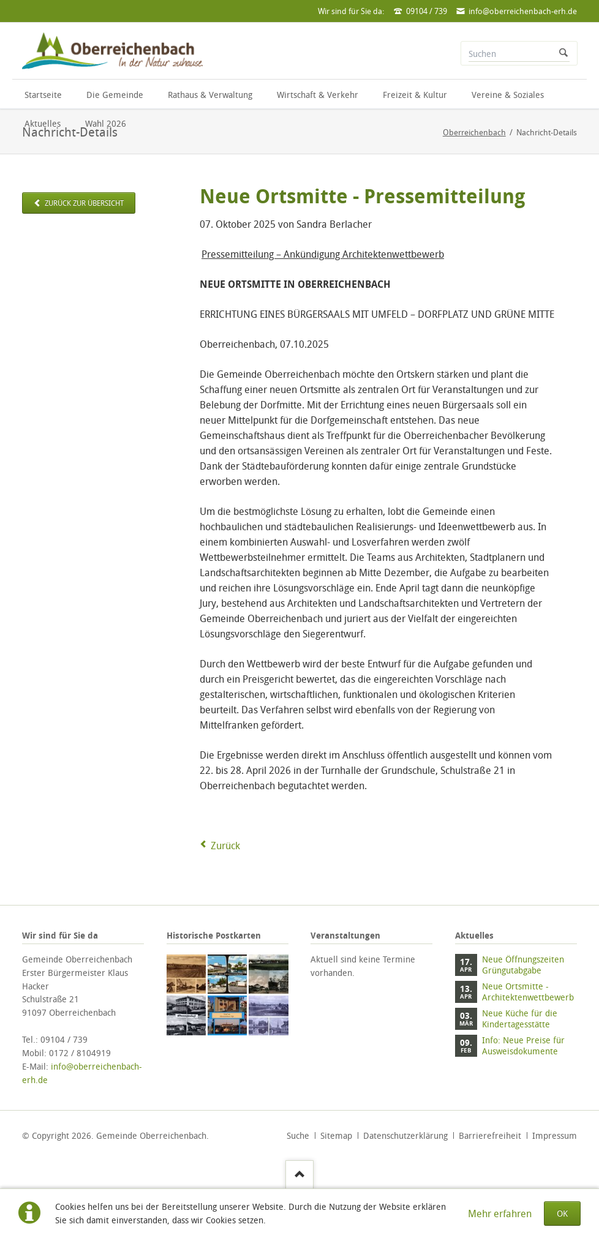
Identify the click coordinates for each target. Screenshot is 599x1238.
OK (562, 1213)
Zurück (225, 845)
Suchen (563, 53)
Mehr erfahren (500, 1213)
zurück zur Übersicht (83, 203)
